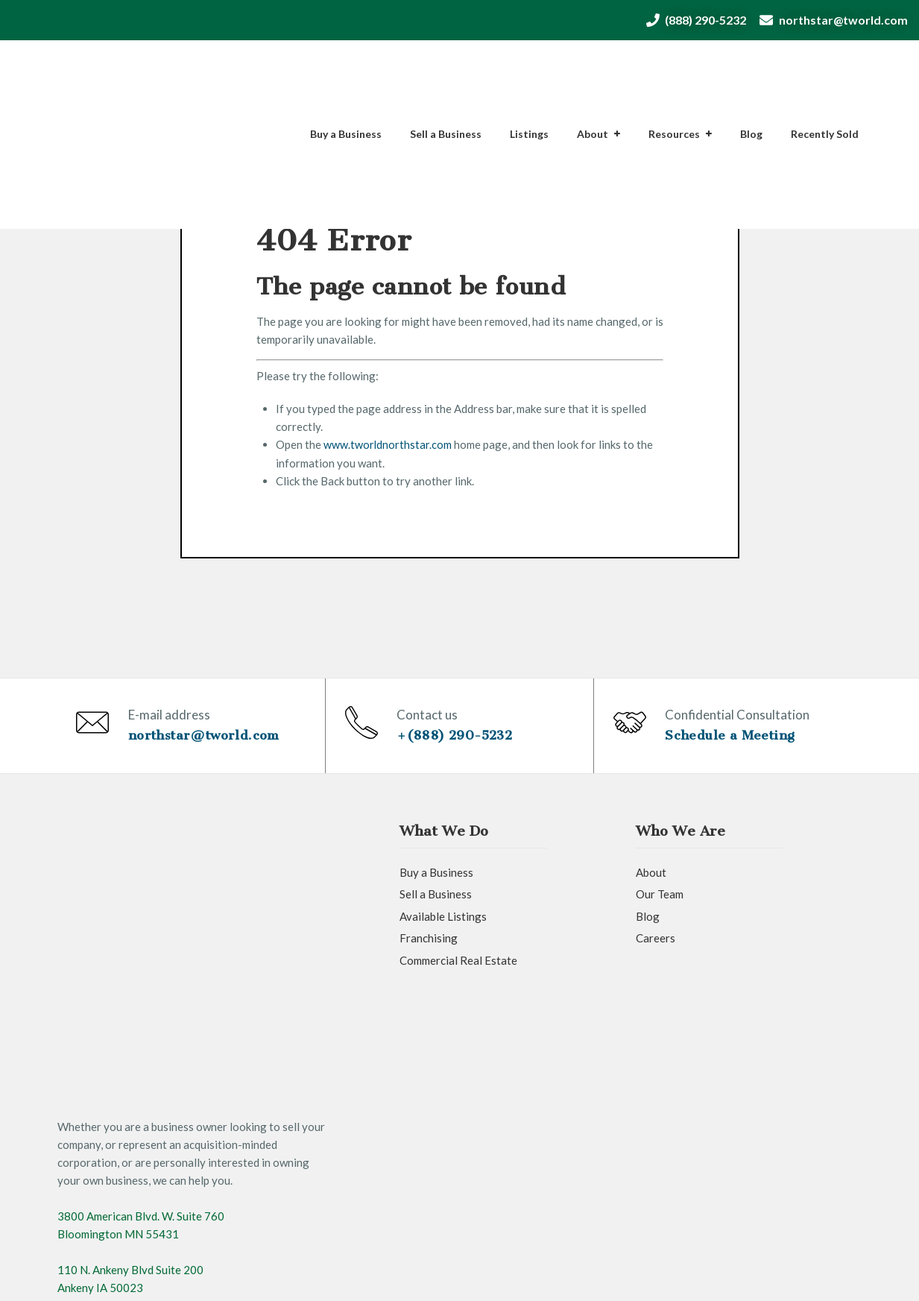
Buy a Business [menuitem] (346, 71)
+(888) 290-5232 (459, 744)
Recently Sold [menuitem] (825, 71)
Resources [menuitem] (674, 71)
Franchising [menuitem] (429, 957)
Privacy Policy (322, 1275)
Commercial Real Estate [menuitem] (458, 979)
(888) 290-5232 (696, 20)
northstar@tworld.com (843, 20)
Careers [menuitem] (655, 957)
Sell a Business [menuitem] (445, 71)
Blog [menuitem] (751, 71)
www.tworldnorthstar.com (387, 444)
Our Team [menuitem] (659, 913)
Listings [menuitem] (529, 71)
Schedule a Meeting (734, 744)
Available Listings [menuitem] (443, 935)
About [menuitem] (592, 71)
